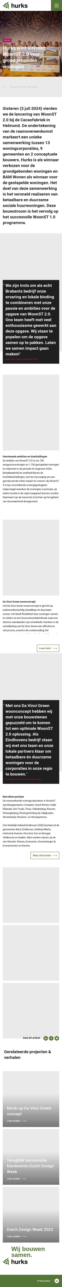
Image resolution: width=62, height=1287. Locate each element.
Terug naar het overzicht (23, 86)
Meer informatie (42, 855)
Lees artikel (13, 1120)
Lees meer (45, 648)
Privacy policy (43, 1281)
